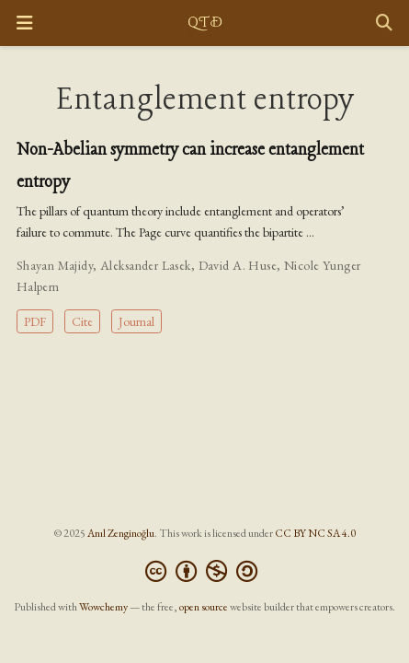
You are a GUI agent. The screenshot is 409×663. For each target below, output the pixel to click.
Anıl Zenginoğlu (120, 533)
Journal (136, 321)
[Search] (384, 23)
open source (203, 606)
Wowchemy (103, 606)
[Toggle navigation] (24, 23)
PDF (35, 321)
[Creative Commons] (205, 571)
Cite (82, 321)
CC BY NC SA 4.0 (315, 533)
